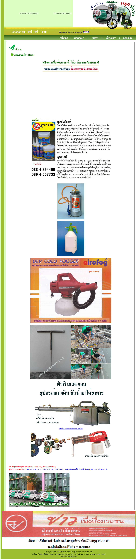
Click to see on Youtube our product (70, 428)
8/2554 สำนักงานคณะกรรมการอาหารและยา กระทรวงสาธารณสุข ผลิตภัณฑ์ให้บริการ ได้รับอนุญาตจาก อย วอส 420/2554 (65, 469)
